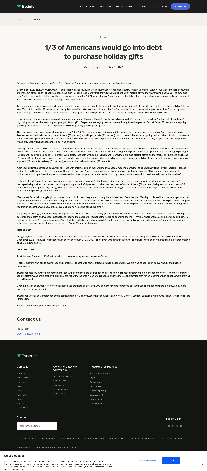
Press (130, 6)
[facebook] (172, 425)
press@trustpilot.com (28, 333)
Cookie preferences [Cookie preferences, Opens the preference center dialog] (148, 460)
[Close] (202, 464)
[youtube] (180, 425)
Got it (171, 460)
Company (161, 6)
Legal (119, 6)
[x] (176, 425)
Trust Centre (86, 6)
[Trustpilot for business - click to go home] (26, 6)
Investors (105, 6)
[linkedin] (168, 425)
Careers (144, 6)
